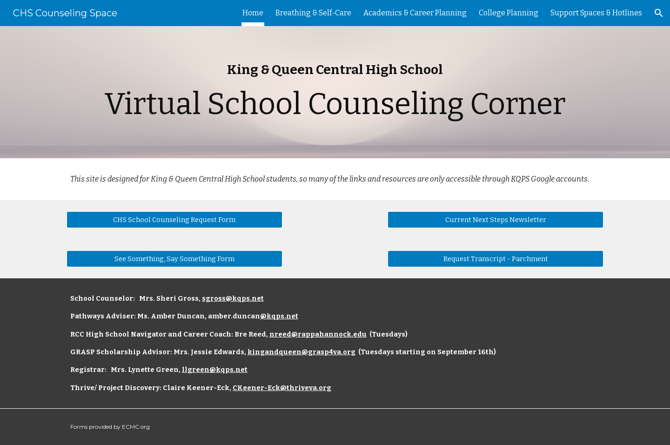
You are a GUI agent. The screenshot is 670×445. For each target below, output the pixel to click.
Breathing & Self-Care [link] (313, 12)
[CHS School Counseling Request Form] (174, 219)
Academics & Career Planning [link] (415, 12)
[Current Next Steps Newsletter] (495, 219)
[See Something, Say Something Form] (174, 259)
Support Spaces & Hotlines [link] (596, 12)
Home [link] (252, 12)
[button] (659, 13)
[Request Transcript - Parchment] (495, 259)
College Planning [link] (508, 12)
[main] (335, 92)
